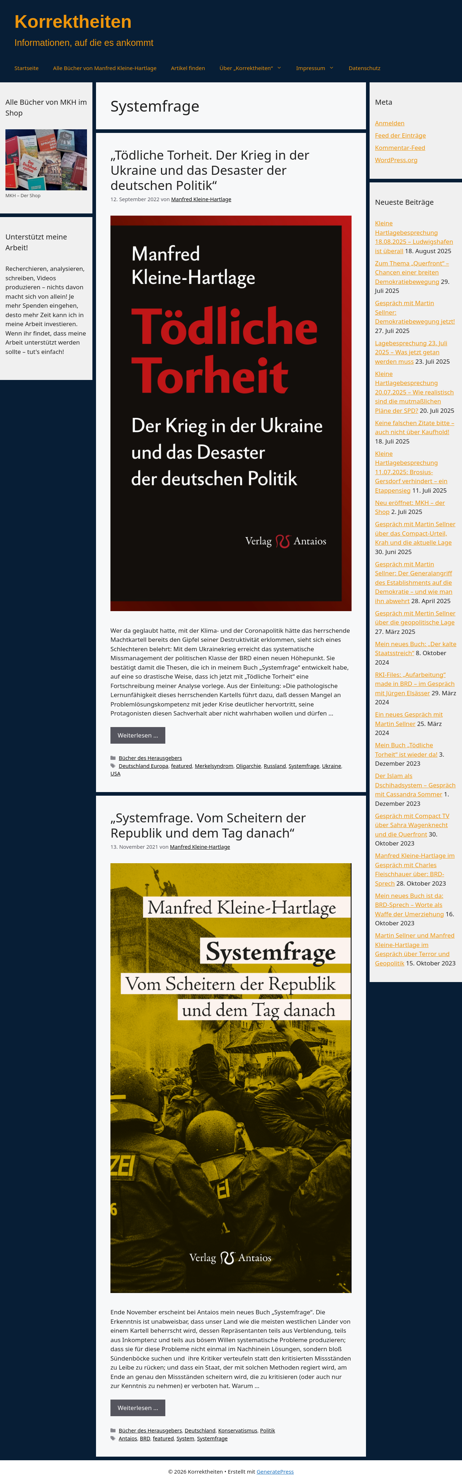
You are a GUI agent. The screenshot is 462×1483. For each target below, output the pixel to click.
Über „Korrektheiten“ (254, 68)
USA (115, 773)
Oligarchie (248, 765)
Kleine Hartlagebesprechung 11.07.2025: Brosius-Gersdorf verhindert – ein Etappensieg (411, 471)
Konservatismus (237, 1430)
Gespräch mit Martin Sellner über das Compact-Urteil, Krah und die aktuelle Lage (415, 533)
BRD (145, 1438)
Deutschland (200, 1430)
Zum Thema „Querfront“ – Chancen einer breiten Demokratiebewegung (412, 272)
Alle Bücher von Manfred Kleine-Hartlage (105, 68)
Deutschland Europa (143, 765)
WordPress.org (396, 160)
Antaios (128, 1438)
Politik (267, 1430)
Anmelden (390, 123)
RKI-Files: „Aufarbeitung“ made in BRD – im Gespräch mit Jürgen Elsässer (415, 683)
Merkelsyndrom (214, 765)
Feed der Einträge (400, 135)
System (185, 1438)
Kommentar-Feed (400, 147)
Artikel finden (188, 68)
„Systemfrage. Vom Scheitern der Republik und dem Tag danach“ (208, 825)
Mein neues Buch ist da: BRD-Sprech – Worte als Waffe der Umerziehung (409, 904)
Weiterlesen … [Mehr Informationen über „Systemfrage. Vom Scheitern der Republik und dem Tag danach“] (138, 1408)
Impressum (318, 68)
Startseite (26, 68)
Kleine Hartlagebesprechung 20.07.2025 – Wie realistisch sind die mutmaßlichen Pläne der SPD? (414, 392)
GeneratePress (275, 1471)
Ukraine (331, 765)
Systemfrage (304, 765)
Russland (275, 765)
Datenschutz (364, 68)
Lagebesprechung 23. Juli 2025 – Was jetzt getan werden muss (411, 352)
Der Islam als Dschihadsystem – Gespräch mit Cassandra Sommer (415, 784)
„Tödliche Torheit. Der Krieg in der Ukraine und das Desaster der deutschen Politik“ (209, 170)
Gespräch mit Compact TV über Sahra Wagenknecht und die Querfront (412, 825)
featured (181, 765)
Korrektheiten (73, 22)
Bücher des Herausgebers (150, 758)
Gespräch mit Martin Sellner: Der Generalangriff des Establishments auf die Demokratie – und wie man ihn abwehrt (414, 582)
